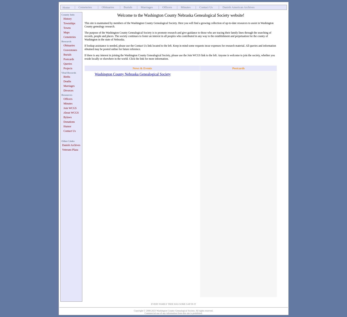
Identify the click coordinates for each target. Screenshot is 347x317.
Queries (68, 63)
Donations (69, 121)
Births (67, 76)
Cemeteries (85, 7)
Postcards (69, 59)
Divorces (68, 90)
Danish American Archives (239, 7)
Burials (128, 7)
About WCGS (71, 112)
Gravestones (70, 50)
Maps (67, 32)
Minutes (186, 7)
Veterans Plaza (70, 149)
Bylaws (68, 117)
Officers (167, 7)
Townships (69, 23)
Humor (67, 126)
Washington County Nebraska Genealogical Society (133, 74)
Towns (67, 27)
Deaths (67, 81)
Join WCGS (70, 108)
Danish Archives (71, 145)
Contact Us (206, 7)
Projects (68, 68)
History (68, 18)
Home (66, 7)
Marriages (147, 7)
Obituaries (108, 7)
